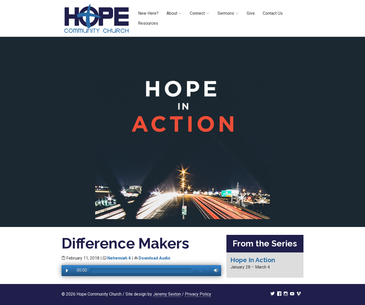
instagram (286, 294)
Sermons (225, 13)
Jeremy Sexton (167, 294)
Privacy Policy (198, 294)
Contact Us (273, 13)
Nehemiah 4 (119, 258)
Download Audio (154, 258)
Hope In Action (252, 260)
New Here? (148, 13)
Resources (148, 23)
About (171, 13)
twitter (272, 294)
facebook (279, 294)
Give (251, 13)
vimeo (299, 294)
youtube (292, 294)
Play (67, 270)
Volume (214, 270)
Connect (197, 13)
